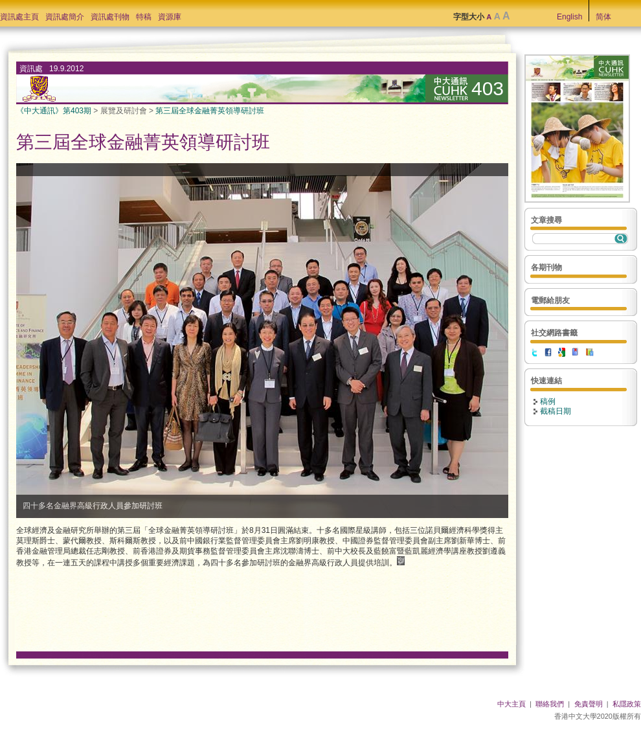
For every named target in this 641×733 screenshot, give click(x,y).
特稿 (144, 16)
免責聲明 (588, 704)
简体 (603, 16)
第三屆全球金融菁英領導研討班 (209, 110)
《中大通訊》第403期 (53, 110)
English (569, 16)
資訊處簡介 (64, 16)
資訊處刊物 (110, 16)
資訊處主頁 (19, 16)
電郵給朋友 (550, 300)
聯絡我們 (549, 704)
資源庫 (169, 16)
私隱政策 (627, 704)
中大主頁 (511, 704)
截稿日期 (555, 411)
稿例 (548, 401)
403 (487, 88)
